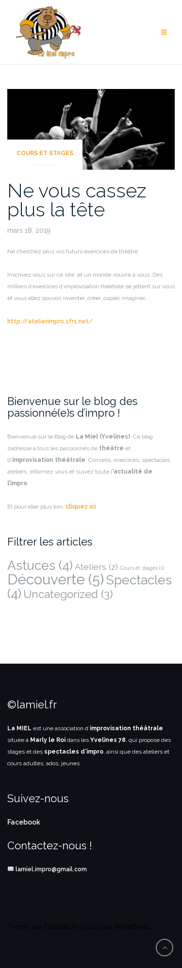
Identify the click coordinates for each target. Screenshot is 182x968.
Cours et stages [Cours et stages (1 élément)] (142, 568)
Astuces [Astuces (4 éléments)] (40, 565)
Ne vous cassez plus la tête (76, 200)
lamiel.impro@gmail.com (51, 869)
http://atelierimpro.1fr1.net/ (50, 321)
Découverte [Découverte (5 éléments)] (55, 579)
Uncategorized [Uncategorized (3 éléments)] (68, 594)
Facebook (23, 822)
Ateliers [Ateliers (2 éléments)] (96, 567)
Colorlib (57, 927)
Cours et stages (45, 153)
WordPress (132, 927)
